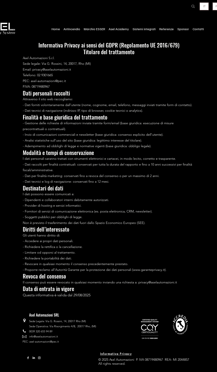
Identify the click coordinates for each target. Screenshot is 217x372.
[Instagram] (39, 358)
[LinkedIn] (33, 358)
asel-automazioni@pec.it (44, 341)
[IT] (204, 6)
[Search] (193, 6)
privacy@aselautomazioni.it (157, 282)
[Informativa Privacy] (116, 354)
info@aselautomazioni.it (43, 336)
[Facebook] (28, 358)
